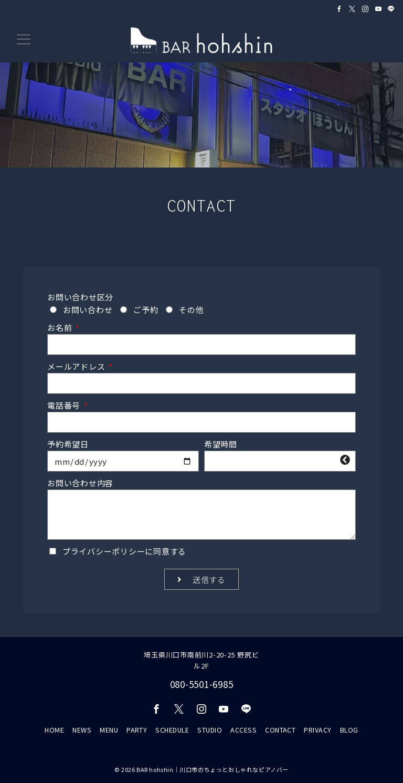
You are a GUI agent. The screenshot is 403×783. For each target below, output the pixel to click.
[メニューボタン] (23, 40)
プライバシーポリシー (103, 551)
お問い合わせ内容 (80, 482)
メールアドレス (77, 366)
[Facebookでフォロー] (339, 8)
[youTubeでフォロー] (224, 709)
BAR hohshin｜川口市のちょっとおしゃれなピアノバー (212, 769)
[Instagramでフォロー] (365, 8)
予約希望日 (68, 444)
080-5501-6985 (202, 684)
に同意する (124, 551)
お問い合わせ (88, 309)
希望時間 (220, 444)
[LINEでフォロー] (391, 8)
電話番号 (64, 405)
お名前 (60, 327)
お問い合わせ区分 (80, 296)
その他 (191, 309)
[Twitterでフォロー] (352, 8)
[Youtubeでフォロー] (378, 8)
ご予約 (145, 309)
